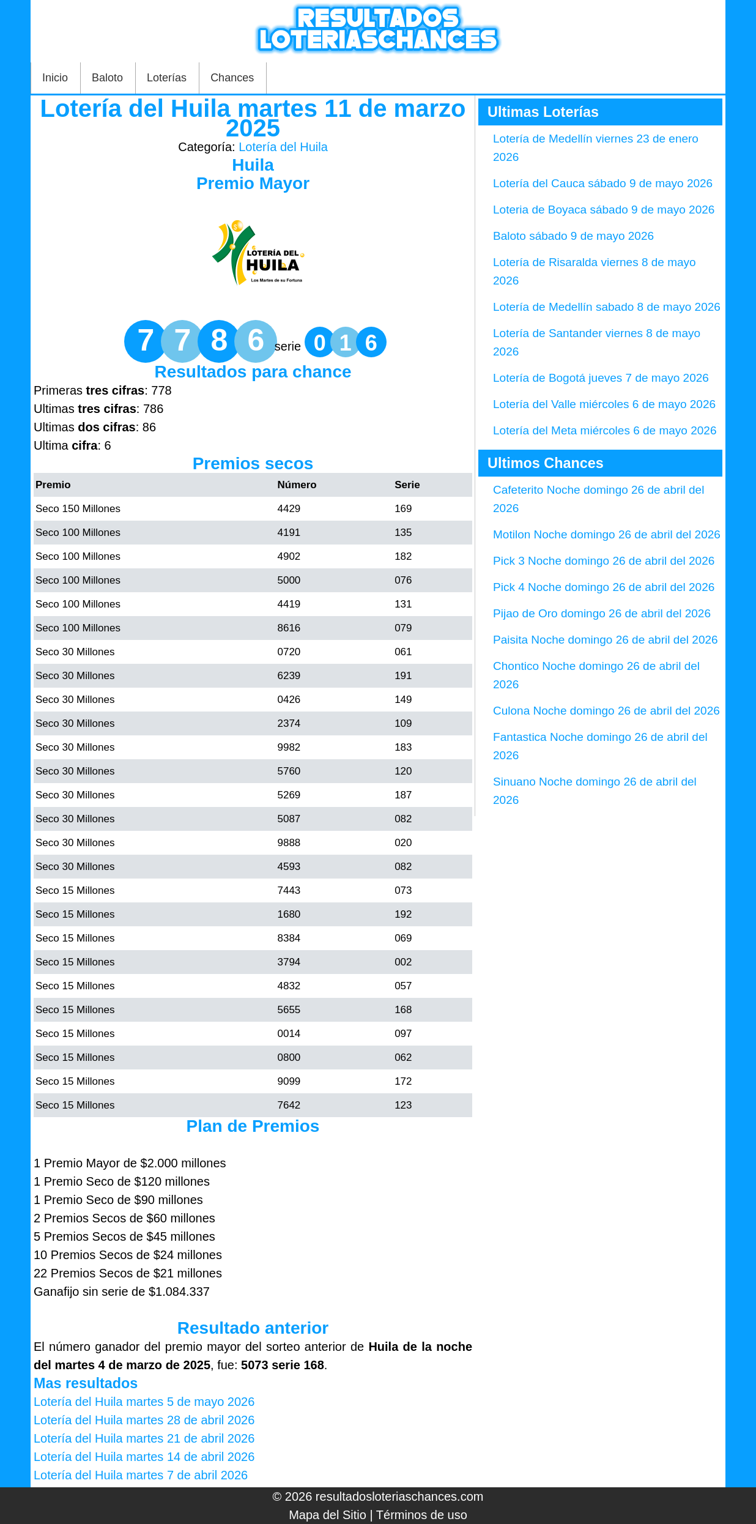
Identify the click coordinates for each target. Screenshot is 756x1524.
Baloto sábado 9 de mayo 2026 (573, 235)
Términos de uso (421, 1515)
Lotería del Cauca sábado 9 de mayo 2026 (603, 183)
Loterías (167, 78)
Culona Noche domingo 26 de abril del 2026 (606, 710)
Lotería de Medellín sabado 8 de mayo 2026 (607, 306)
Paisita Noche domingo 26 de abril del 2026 (605, 639)
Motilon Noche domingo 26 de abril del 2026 (607, 534)
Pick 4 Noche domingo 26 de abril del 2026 (603, 587)
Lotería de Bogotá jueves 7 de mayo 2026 (601, 377)
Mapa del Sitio (327, 1515)
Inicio (55, 78)
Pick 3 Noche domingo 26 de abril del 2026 (603, 560)
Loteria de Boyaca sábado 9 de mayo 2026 (603, 209)
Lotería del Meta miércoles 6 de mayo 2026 (604, 430)
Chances (232, 78)
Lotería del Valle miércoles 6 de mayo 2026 (604, 404)
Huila (252, 164)
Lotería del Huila (283, 147)
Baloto (107, 78)
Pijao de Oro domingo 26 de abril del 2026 (602, 613)
